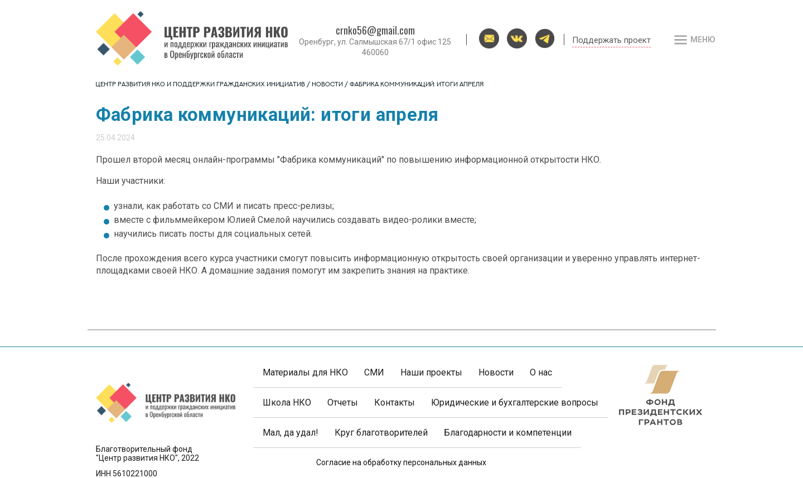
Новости (327, 85)
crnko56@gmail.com (375, 30)
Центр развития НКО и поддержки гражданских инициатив (200, 85)
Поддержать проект (611, 40)
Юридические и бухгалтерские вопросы (514, 402)
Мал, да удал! (290, 432)
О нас (541, 372)
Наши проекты (431, 372)
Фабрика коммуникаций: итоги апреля (416, 85)
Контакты (394, 402)
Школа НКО (287, 402)
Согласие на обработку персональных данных (401, 462)
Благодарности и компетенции (508, 432)
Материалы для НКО (305, 372)
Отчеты (342, 402)
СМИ (374, 372)
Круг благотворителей (381, 432)
